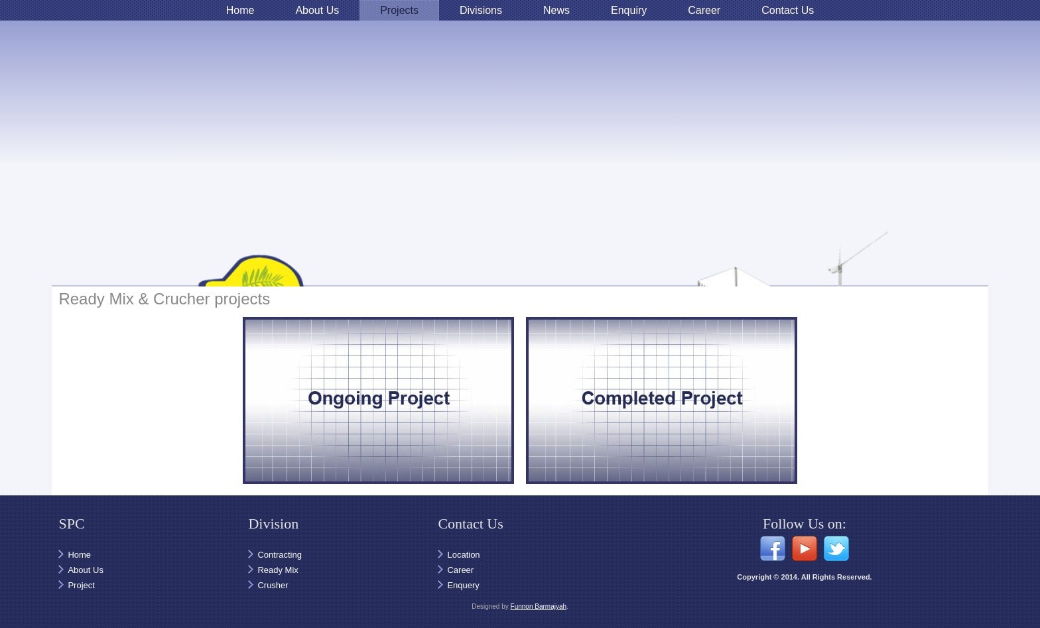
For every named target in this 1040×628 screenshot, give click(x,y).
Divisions (481, 10)
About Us (317, 10)
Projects (399, 10)
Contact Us (787, 10)
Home (240, 10)
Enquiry (629, 10)
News (556, 10)
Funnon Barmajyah (539, 606)
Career (704, 10)
